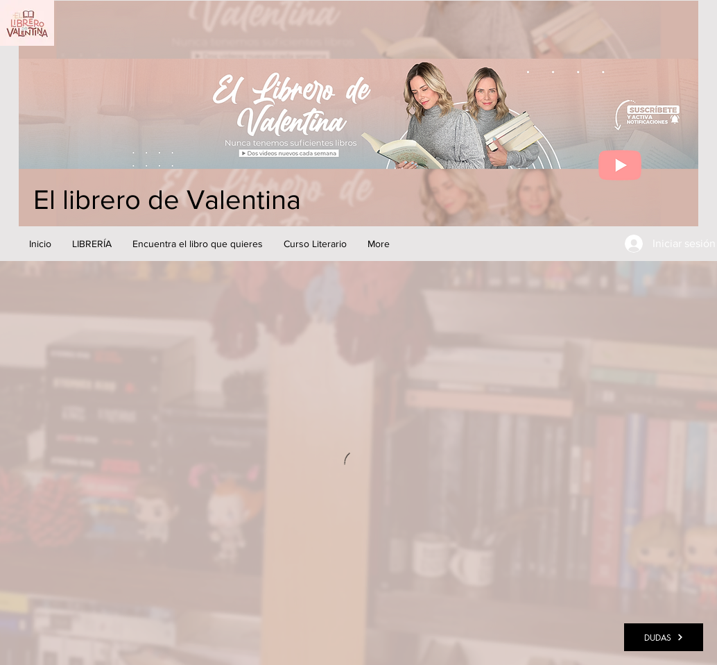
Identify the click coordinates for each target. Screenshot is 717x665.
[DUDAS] (663, 637)
